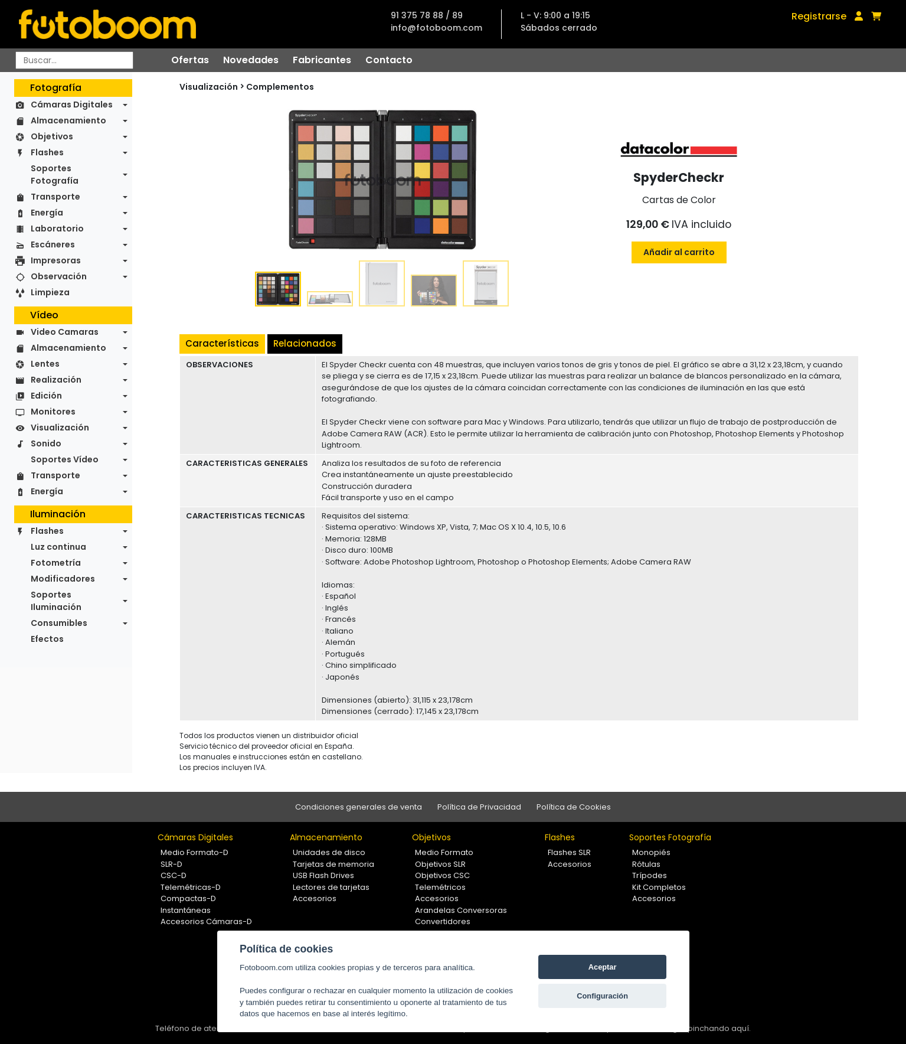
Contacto (389, 60)
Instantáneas (186, 910)
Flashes (47, 152)
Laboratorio (57, 228)
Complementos (280, 87)
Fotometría (56, 563)
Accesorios (314, 898)
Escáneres (53, 244)
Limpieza (50, 292)
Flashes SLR (569, 852)
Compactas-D (188, 898)
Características (222, 343)
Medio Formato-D (194, 852)
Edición (46, 396)
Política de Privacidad (479, 807)
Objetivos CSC (442, 875)
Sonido (46, 443)
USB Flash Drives (323, 875)
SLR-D (171, 864)
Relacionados (304, 343)
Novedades (251, 60)
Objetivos (52, 136)
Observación (59, 276)
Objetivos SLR (440, 864)
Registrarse (818, 16)
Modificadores (63, 579)
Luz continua (58, 547)
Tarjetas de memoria (333, 864)
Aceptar (602, 967)
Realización (56, 380)
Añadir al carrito (679, 252)
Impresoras (56, 260)
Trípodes (649, 875)
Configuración (602, 995)
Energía (47, 212)
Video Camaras (65, 332)
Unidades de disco (329, 852)
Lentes (45, 364)
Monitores (53, 411)
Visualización (60, 427)
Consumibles (59, 623)
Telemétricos (440, 887)
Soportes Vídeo (65, 459)
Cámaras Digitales (72, 104)
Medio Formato (444, 852)
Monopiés (651, 852)
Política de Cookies (574, 807)
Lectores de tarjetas (331, 887)
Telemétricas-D (191, 887)
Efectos (47, 639)
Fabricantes (322, 60)
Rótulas (646, 864)
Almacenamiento (68, 120)
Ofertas (190, 60)
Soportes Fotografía (55, 174)
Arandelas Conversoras (461, 910)
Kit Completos (659, 887)
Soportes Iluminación (56, 601)
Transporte (55, 197)
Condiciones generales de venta (358, 807)
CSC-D (174, 875)
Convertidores (442, 921)
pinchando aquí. (719, 1028)
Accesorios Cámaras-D (206, 921)
